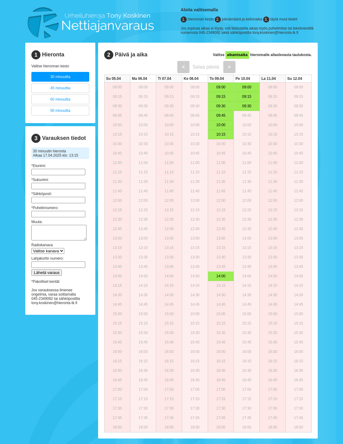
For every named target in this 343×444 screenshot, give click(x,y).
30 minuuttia (60, 77)
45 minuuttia (60, 88)
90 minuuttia (60, 110)
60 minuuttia (60, 99)
